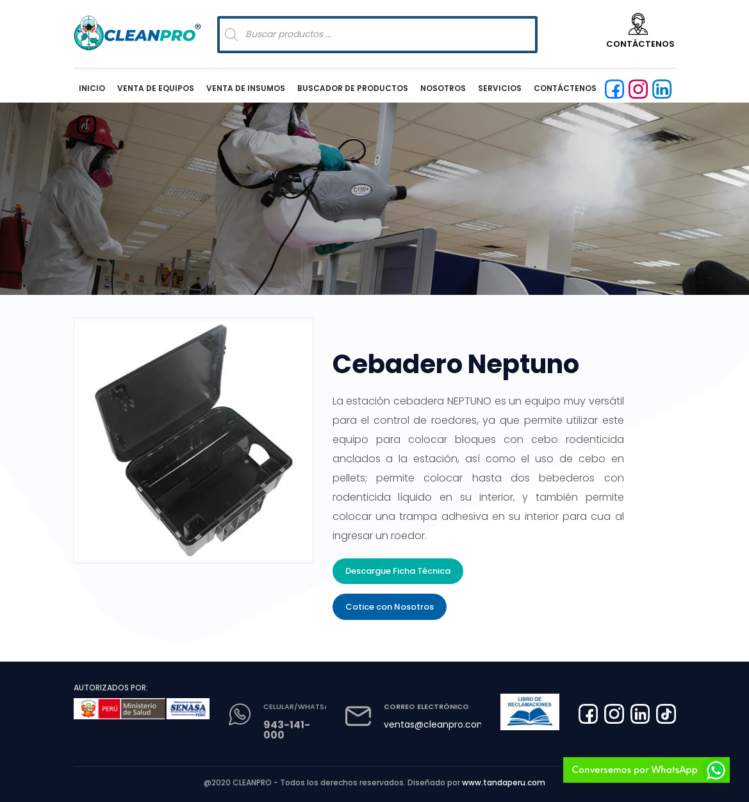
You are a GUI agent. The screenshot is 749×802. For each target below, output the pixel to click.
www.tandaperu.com (503, 782)
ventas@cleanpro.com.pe (442, 724)
